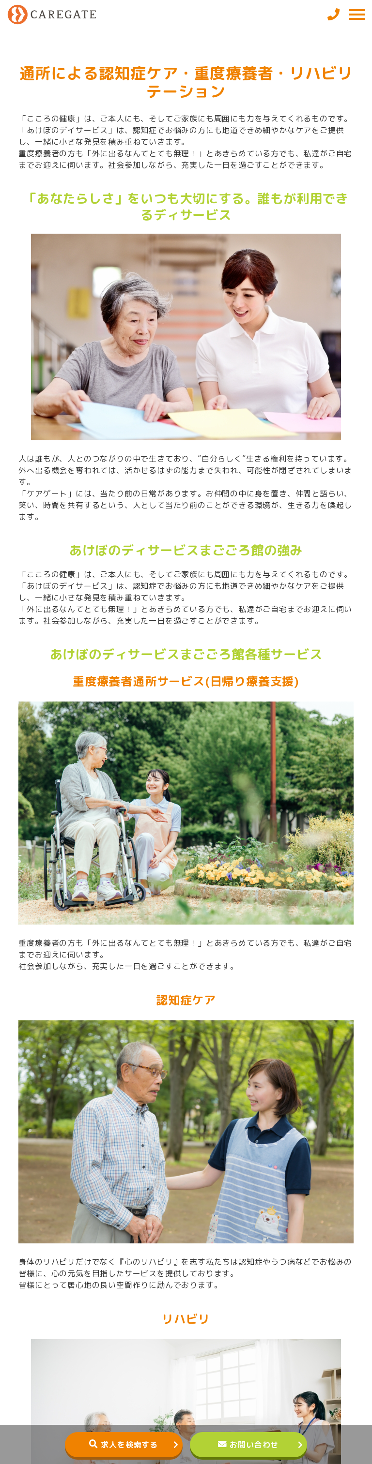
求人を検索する (129, 1444)
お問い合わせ (254, 1444)
